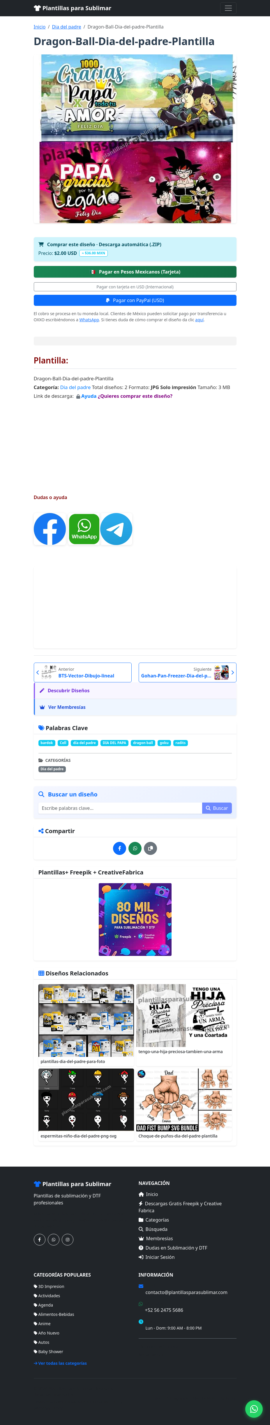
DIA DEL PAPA (114, 742)
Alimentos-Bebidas (54, 1314)
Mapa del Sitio (152, 1354)
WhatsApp (89, 319)
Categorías (154, 1220)
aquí (199, 319)
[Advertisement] (135, 441)
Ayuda (89, 396)
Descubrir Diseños (65, 690)
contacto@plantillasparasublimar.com (186, 1292)
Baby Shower (48, 1351)
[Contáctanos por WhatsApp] (53, 1239)
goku (164, 742)
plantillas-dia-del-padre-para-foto (73, 1061)
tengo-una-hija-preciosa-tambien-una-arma (181, 1051)
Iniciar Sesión (157, 1257)
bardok (46, 742)
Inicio (40, 27)
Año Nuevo (46, 1333)
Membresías (156, 1238)
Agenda (43, 1305)
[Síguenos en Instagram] (67, 1239)
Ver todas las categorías (60, 1363)
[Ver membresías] (135, 920)
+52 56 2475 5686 (164, 1310)
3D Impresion (49, 1286)
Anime (42, 1323)
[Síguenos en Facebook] (39, 1239)
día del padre (84, 742)
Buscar (217, 808)
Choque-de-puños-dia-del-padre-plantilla (178, 1136)
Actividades (47, 1295)
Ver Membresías (63, 707)
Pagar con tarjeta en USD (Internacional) (134, 287)
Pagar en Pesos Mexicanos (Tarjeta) (135, 272)
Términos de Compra (159, 1346)
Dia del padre (66, 27)
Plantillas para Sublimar (73, 8)
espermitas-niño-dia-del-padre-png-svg (79, 1136)
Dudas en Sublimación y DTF (173, 1248)
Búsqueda (153, 1229)
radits (181, 742)
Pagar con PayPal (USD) (135, 300)
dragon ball (143, 742)
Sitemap (229, 1398)
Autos (42, 1342)
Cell (63, 742)
